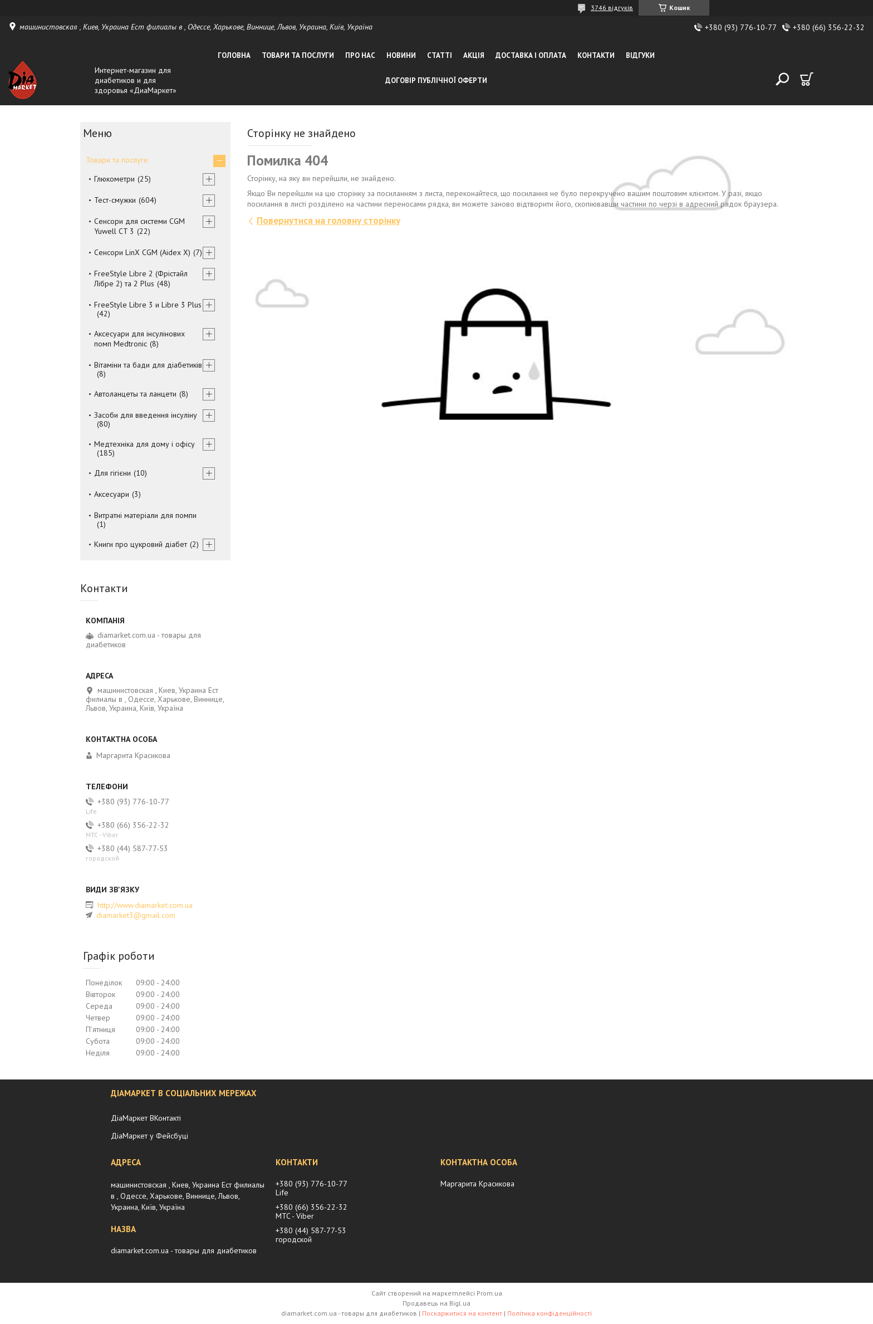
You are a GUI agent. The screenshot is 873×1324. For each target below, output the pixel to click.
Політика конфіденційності (549, 1313)
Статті (439, 55)
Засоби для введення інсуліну (145, 415)
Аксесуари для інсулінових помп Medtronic (139, 339)
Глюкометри (114, 179)
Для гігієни (112, 473)
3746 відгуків (612, 7)
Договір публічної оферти (436, 80)
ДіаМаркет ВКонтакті (146, 1118)
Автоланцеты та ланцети (135, 394)
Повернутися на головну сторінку (328, 220)
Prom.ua (489, 1293)
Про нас (360, 55)
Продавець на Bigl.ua (436, 1303)
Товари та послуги (298, 55)
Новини (401, 55)
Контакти (596, 55)
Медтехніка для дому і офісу (144, 444)
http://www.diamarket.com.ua (145, 905)
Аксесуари (111, 494)
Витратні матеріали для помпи (145, 515)
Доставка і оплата (531, 55)
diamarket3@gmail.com (135, 915)
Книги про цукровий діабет (140, 544)
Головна (234, 55)
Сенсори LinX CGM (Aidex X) (142, 252)
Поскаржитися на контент (462, 1313)
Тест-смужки (115, 200)
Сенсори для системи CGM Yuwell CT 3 (139, 226)
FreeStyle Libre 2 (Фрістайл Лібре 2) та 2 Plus (141, 278)
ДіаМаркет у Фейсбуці (149, 1136)
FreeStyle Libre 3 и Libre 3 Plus (148, 305)
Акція (473, 55)
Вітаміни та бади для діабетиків (148, 365)
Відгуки (640, 55)
